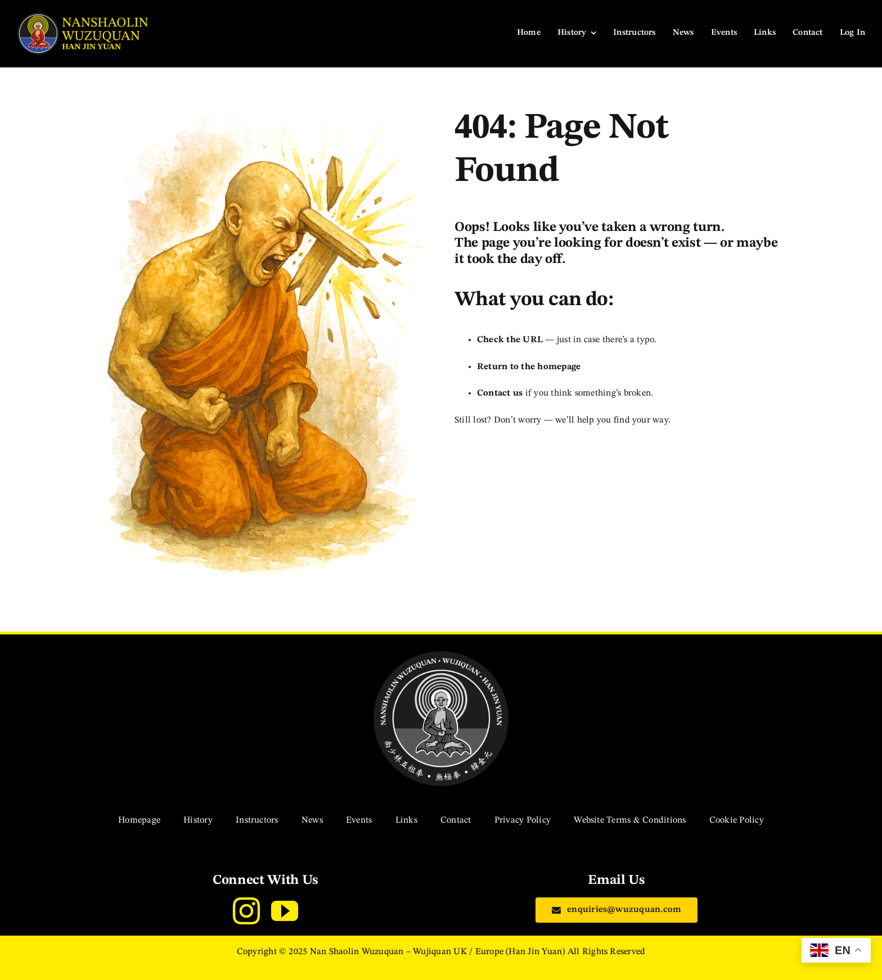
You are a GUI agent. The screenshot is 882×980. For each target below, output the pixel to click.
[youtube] (284, 910)
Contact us (500, 393)
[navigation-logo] (84, 16)
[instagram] (246, 910)
